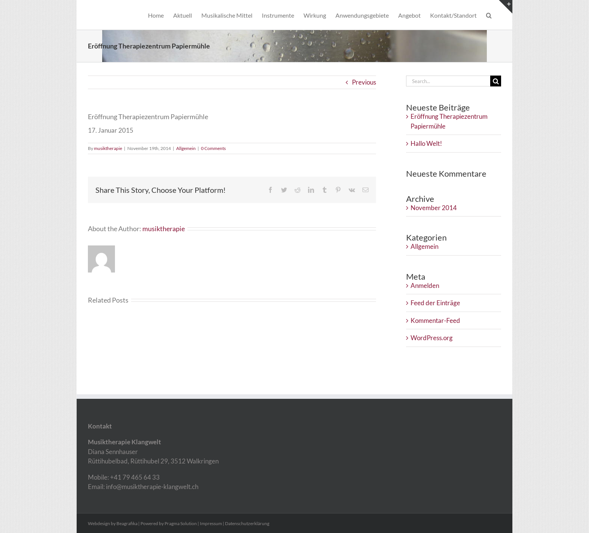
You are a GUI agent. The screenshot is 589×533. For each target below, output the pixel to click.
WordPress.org (432, 338)
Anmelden (425, 285)
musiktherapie (108, 148)
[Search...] (448, 81)
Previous (364, 82)
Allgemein (186, 148)
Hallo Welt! (426, 143)
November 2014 (434, 208)
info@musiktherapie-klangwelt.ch (151, 487)
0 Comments (213, 148)
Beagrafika (126, 523)
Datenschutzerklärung (247, 523)
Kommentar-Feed (435, 320)
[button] (489, 15)
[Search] (495, 81)
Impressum (211, 523)
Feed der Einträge (435, 303)
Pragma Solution (181, 523)
